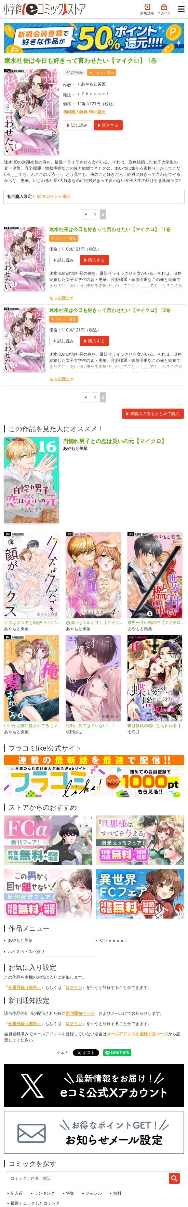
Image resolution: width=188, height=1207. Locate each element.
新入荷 (17, 1153)
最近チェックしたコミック (35, 1163)
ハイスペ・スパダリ (26, 911)
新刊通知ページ (80, 973)
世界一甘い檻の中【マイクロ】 (155, 582)
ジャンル (93, 1153)
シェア (62, 1012)
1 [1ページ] (95, 174)
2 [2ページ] (103, 174)
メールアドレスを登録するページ (137, 994)
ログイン (74, 947)
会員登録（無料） (24, 947)
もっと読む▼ (61, 258)
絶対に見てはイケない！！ (90, 685)
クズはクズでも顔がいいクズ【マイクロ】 (32, 582)
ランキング (44, 1153)
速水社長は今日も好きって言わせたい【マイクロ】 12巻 (110, 270)
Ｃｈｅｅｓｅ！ (95, 54)
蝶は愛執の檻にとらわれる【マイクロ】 (155, 685)
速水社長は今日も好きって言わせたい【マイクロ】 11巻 (110, 189)
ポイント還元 (103, 32)
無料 (117, 1153)
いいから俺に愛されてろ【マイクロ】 (32, 685)
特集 (70, 1153)
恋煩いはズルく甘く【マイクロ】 (94, 582)
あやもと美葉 (93, 44)
